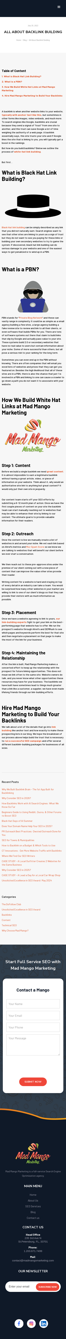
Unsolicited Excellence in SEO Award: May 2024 (27, 880)
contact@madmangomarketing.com (33, 1260)
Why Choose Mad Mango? (15, 930)
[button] (59, 7)
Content (6, 919)
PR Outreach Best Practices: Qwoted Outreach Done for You (31, 833)
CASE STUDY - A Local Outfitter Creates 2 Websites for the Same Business (31, 863)
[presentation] (33, 1069)
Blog (25, 40)
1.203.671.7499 (33, 1250)
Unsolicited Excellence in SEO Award (21, 909)
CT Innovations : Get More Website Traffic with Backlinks (32, 850)
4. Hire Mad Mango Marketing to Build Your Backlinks (32, 95)
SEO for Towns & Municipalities (18, 840)
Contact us (33, 1217)
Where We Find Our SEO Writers (18, 855)
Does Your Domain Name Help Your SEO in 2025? (27, 826)
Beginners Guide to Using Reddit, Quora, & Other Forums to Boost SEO (31, 814)
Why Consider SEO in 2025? (16, 869)
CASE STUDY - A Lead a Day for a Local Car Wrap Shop (31, 875)
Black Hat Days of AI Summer (17, 820)
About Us (33, 1200)
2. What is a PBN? (12, 81)
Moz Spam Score (35, 546)
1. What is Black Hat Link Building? (21, 76)
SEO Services (33, 1206)
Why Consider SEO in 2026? (16, 798)
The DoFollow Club (11, 904)
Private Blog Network (30, 317)
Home (18, 40)
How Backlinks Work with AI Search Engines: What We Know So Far (30, 805)
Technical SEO (9, 925)
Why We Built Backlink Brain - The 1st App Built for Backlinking (28, 791)
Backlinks (7, 914)
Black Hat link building (13, 227)
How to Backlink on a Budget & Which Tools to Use (28, 845)
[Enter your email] (33, 1286)
